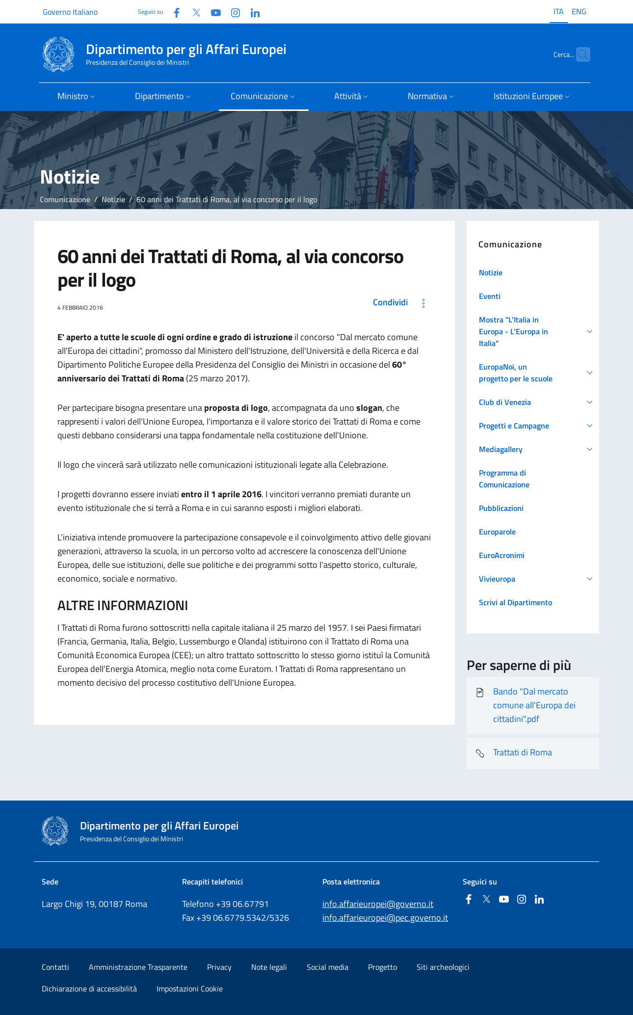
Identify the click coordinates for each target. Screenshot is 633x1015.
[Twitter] (192, 11)
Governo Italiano (70, 12)
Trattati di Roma (513, 753)
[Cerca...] (578, 54)
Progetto (382, 967)
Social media (327, 967)
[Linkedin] (251, 11)
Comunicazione (65, 199)
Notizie (113, 199)
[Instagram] (231, 11)
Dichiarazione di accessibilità (89, 988)
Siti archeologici (443, 967)
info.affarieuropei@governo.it (377, 903)
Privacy (219, 967)
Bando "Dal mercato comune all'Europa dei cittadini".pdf (525, 705)
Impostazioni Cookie (190, 988)
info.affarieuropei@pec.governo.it (385, 917)
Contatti (55, 967)
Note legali (269, 967)
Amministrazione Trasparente (138, 967)
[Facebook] (173, 11)
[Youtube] (212, 11)
